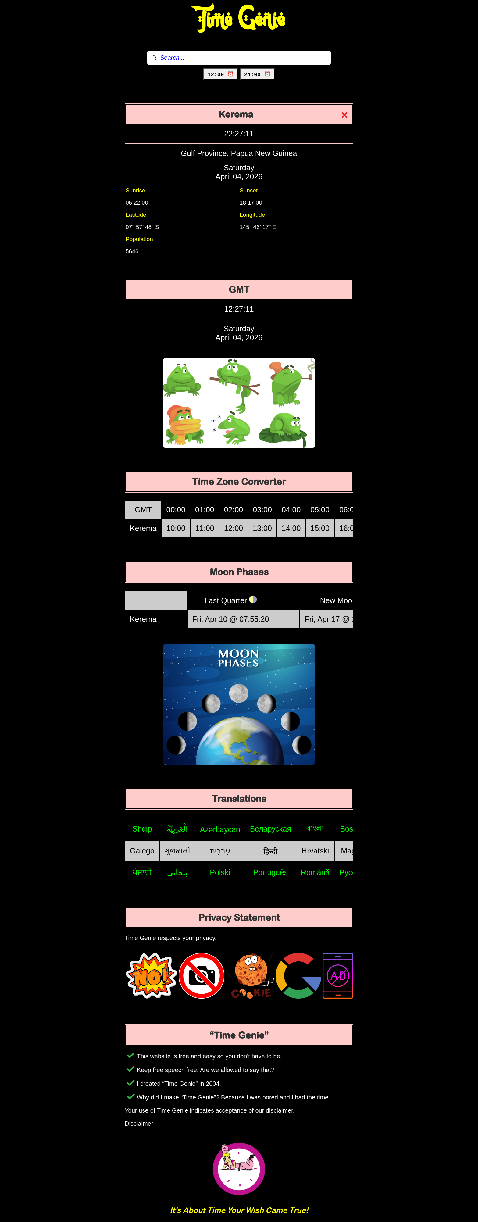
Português (270, 872)
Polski (220, 872)
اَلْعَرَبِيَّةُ (177, 829)
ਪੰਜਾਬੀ (142, 872)
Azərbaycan (220, 829)
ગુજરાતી (177, 850)
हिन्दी (270, 851)
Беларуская (270, 829)
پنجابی (177, 872)
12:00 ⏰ (220, 75)
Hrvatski (315, 850)
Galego (142, 850)
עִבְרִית (220, 850)
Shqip (142, 829)
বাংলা (315, 828)
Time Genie (239, 20)
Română (315, 872)
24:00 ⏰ (257, 75)
